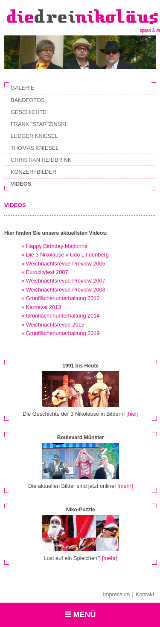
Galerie (22, 88)
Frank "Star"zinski (38, 124)
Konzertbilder (33, 172)
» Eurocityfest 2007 (44, 272)
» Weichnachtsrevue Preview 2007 (63, 280)
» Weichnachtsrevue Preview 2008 (63, 289)
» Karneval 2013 (41, 307)
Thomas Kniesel (34, 148)
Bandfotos (27, 100)
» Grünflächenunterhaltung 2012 (60, 298)
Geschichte (29, 112)
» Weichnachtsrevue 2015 (52, 324)
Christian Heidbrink (41, 160)
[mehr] (125, 486)
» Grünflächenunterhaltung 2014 (60, 315)
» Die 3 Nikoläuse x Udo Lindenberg (65, 254)
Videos (21, 184)
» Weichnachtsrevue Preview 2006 (63, 263)
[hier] (132, 414)
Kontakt (145, 594)
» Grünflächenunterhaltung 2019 (60, 333)
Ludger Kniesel (34, 136)
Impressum (116, 594)
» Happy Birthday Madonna (54, 246)
